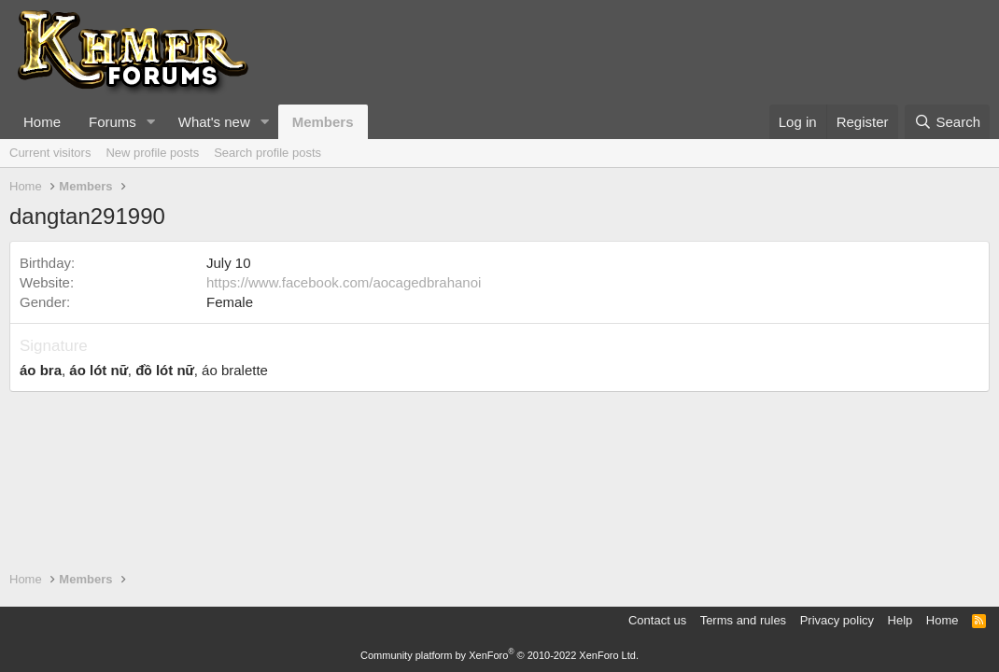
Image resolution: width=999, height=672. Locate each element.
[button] (151, 122)
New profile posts (152, 153)
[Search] (947, 122)
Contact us (657, 620)
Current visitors (50, 153)
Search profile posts (267, 153)
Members (323, 122)
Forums (112, 122)
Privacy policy (837, 620)
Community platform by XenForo (499, 655)
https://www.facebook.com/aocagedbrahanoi (343, 282)
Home (42, 122)
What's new (214, 122)
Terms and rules (743, 620)
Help (900, 620)
